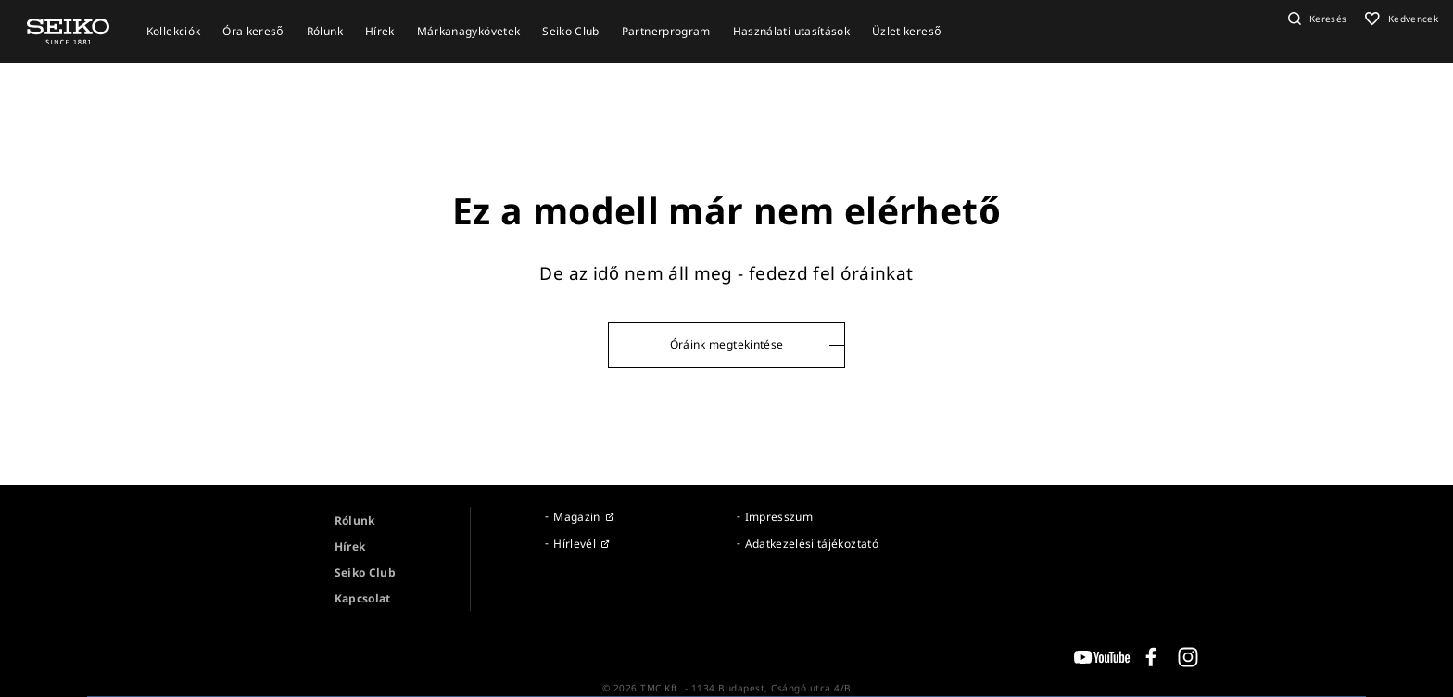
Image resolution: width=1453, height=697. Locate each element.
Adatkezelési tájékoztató (811, 543)
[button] (1315, 18)
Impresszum (779, 517)
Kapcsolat (363, 598)
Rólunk (355, 520)
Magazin (576, 517)
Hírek (350, 546)
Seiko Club (366, 572)
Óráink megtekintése (727, 344)
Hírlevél (574, 543)
